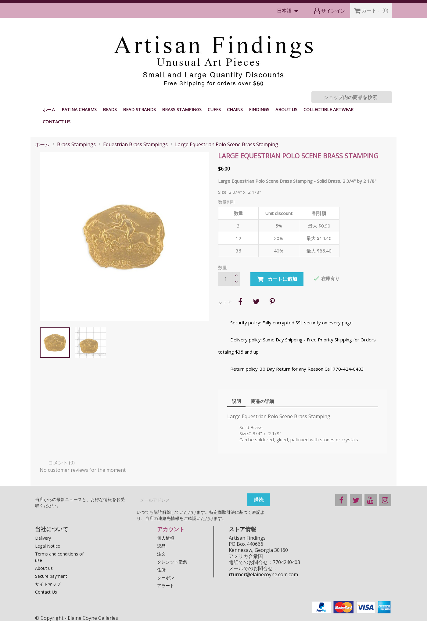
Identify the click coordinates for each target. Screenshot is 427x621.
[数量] (225, 279)
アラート (165, 585)
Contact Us (56, 122)
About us (286, 109)
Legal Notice (47, 546)
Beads (110, 109)
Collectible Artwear (328, 109)
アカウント (171, 529)
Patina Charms (79, 109)
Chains (235, 109)
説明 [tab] (236, 401)
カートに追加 (277, 279)
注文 (161, 554)
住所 (161, 570)
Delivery (43, 538)
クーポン (165, 577)
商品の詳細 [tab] (262, 401)
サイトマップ (48, 584)
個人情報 (165, 538)
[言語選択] (289, 11)
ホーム (49, 109)
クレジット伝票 (172, 562)
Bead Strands (139, 109)
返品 (161, 546)
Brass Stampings (182, 109)
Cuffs (214, 109)
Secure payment (51, 576)
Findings (259, 109)
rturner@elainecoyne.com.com (263, 574)
